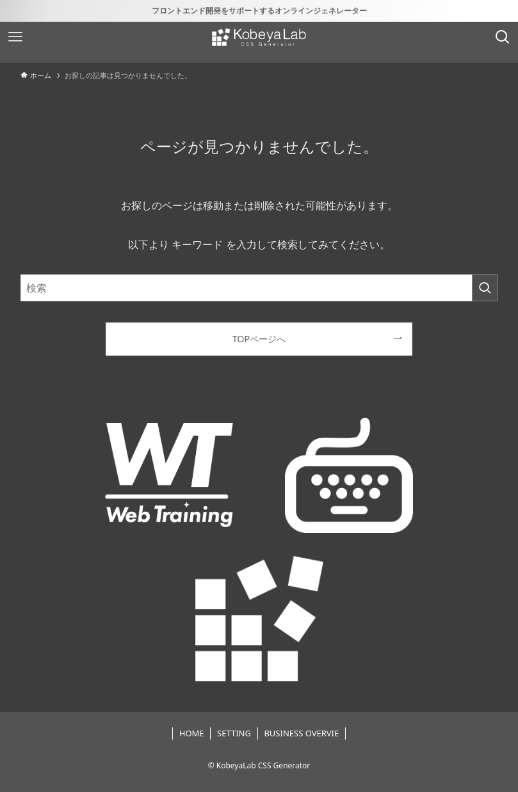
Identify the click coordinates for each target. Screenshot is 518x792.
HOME (191, 733)
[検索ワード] (258, 287)
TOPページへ (259, 339)
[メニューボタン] (15, 37)
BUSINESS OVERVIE (301, 733)
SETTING (234, 733)
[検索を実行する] (485, 287)
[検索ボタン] (502, 37)
